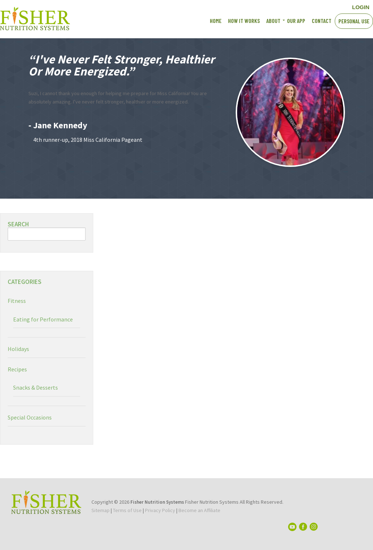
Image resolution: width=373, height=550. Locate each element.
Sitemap (100, 510)
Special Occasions (30, 417)
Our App (296, 20)
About (273, 20)
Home (215, 20)
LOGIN (361, 7)
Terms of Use (127, 510)
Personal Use (353, 20)
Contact (321, 20)
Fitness (17, 300)
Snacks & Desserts (35, 387)
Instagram (326, 6)
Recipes (17, 369)
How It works (244, 20)
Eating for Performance (43, 319)
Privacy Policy (160, 510)
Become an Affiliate (199, 510)
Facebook (301, 6)
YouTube (314, 6)
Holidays (18, 348)
